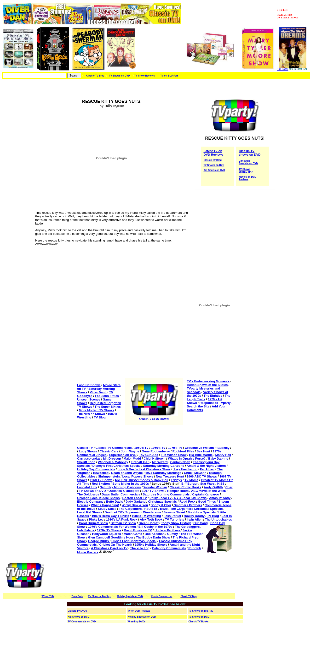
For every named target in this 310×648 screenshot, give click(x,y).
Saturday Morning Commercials (166, 494)
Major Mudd (132, 458)
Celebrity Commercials (169, 548)
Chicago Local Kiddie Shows (98, 498)
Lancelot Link (87, 487)
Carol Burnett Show (93, 523)
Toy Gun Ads (148, 455)
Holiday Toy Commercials (96, 469)
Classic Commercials (161, 596)
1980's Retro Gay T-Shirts (110, 516)
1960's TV (158, 448)
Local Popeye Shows (137, 476)
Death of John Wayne (127, 473)
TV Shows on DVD (119, 75)
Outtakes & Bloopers (124, 491)
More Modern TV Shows (96, 410)
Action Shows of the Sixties (207, 385)
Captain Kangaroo (205, 494)
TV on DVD (48, 596)
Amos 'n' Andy (219, 498)
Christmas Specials (162, 501)
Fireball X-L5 (140, 462)
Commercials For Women (117, 526)
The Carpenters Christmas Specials (196, 509)
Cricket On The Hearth (115, 544)
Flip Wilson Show (174, 455)
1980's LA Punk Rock (122, 519)
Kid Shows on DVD (214, 170)
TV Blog (100, 417)
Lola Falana (86, 530)
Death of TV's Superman (123, 512)
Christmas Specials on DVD (248, 162)
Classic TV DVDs (77, 611)
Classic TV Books (199, 621)
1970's (93, 526)
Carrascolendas (89, 458)
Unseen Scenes (88, 399)
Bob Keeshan (155, 534)
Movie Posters (87, 552)
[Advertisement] (137, 575)
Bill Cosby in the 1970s (155, 526)
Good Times (207, 501)
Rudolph (194, 548)
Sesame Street (174, 512)
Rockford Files (183, 451)
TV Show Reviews (144, 75)
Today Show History (176, 523)
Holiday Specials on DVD (130, 596)
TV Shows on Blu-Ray (99, 596)
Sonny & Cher (161, 505)
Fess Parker (172, 516)
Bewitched (101, 473)
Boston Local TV (134, 498)
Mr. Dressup (112, 458)
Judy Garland (135, 501)
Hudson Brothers (168, 530)
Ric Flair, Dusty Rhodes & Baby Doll (141, 480)
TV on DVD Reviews (139, 611)
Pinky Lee (96, 519)
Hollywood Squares (106, 534)
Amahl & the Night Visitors (206, 465)
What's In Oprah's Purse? (187, 458)
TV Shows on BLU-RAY (246, 170)
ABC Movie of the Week (208, 491)
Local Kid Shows (89, 512)
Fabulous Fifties (107, 396)
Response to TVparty (215, 403)
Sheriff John (86, 462)
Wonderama (152, 512)
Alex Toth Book (151, 519)
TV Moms (191, 480)
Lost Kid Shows (89, 385)
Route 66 (150, 509)
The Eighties (213, 395)
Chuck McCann (195, 473)
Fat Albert (207, 469)
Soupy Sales (107, 509)
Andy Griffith (213, 487)
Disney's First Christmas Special (116, 465)
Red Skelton (101, 483)
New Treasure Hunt (170, 476)
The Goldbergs (88, 494)
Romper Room (178, 491)
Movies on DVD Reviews (247, 178)
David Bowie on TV (138, 530)
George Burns (99, 541)
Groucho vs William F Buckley (207, 448)
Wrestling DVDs (137, 621)
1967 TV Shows (153, 491)
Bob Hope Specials (202, 512)
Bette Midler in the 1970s (130, 483)
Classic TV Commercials (114, 448)
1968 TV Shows (101, 480)
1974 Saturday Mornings (163, 473)
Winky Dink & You (135, 505)
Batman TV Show (123, 523)
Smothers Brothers (187, 505)
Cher (229, 487)
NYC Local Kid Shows (190, 498)
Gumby (172, 534)
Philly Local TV (160, 498)
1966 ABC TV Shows (202, 476)
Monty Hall (223, 455)
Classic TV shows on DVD (250, 152)
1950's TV (141, 448)
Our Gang (200, 523)
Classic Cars (109, 451)
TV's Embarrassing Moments (208, 381)
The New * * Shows (91, 414)
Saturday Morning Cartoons (163, 465)
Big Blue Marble (200, 455)
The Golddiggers (188, 526)
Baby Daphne (218, 458)
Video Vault (98, 392)
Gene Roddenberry (156, 451)
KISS (220, 483)
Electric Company (90, 501)
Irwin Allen (194, 519)
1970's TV (175, 448)
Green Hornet (148, 523)
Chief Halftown (154, 458)
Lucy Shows (88, 451)
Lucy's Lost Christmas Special (133, 541)
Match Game (133, 534)
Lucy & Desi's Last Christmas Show (144, 469)
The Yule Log (139, 548)
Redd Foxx (187, 501)
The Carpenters (130, 509)
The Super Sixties (108, 406)
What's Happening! (105, 505)
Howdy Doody (194, 516)
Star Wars (207, 483)
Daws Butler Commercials (121, 494)
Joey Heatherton (185, 469)
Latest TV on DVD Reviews (214, 152)
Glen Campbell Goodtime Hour (111, 537)
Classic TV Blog (95, 75)
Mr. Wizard (160, 462)
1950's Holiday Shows (151, 544)
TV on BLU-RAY (169, 75)
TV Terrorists (175, 519)
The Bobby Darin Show (153, 537)
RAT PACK (282, 69)
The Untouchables (218, 519)
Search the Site (198, 406)
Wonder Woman (155, 487)
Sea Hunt (203, 451)
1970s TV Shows (109, 530)
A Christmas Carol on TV (109, 548)
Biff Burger (189, 483)
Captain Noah (180, 462)
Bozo (164, 509)
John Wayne (130, 451)
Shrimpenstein (109, 476)
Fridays (176, 480)
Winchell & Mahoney (113, 462)
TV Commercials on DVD (82, 621)
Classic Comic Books (185, 487)
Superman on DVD (123, 455)
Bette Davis (115, 501)
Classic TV (85, 448)
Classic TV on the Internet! (154, 418)
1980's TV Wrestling (146, 516)
